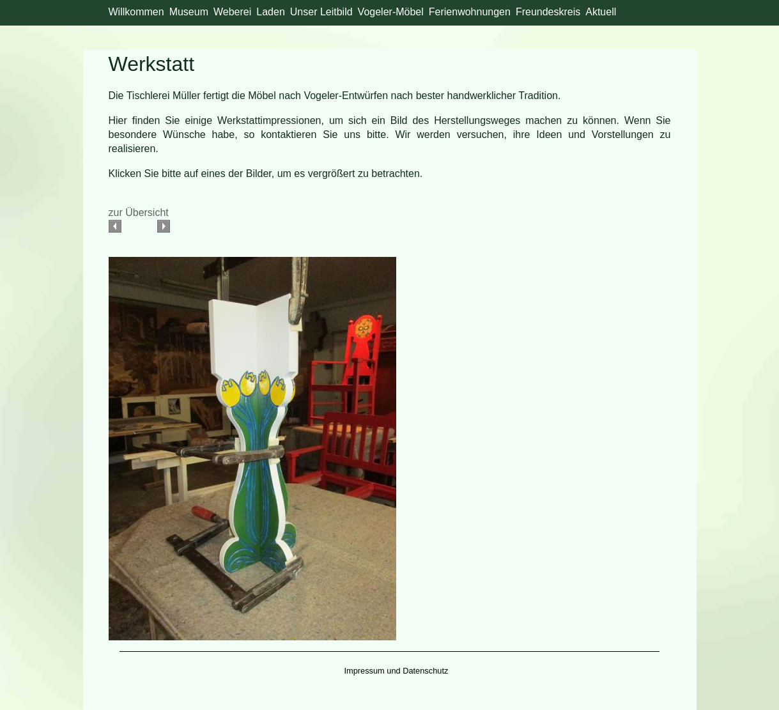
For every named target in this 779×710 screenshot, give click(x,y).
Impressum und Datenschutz (396, 670)
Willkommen (136, 11)
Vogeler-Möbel (391, 11)
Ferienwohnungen (470, 11)
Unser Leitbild (321, 11)
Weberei (232, 11)
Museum (188, 11)
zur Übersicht (139, 212)
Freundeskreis (548, 11)
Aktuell (600, 11)
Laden (270, 11)
